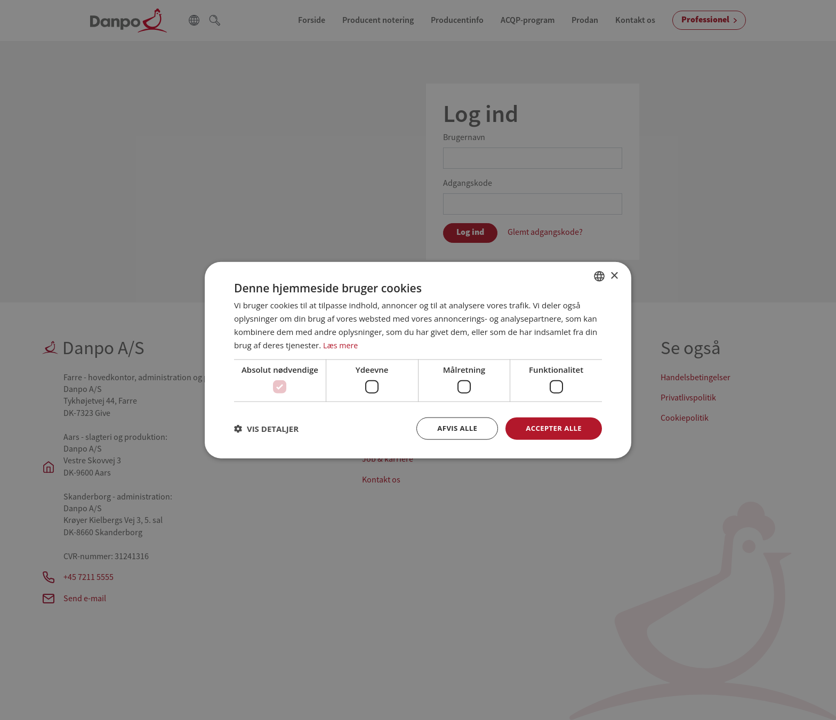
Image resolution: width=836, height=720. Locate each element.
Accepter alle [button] (552, 428)
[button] (266, 428)
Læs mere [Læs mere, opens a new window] (341, 344)
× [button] (614, 275)
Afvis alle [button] (452, 428)
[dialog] (418, 360)
